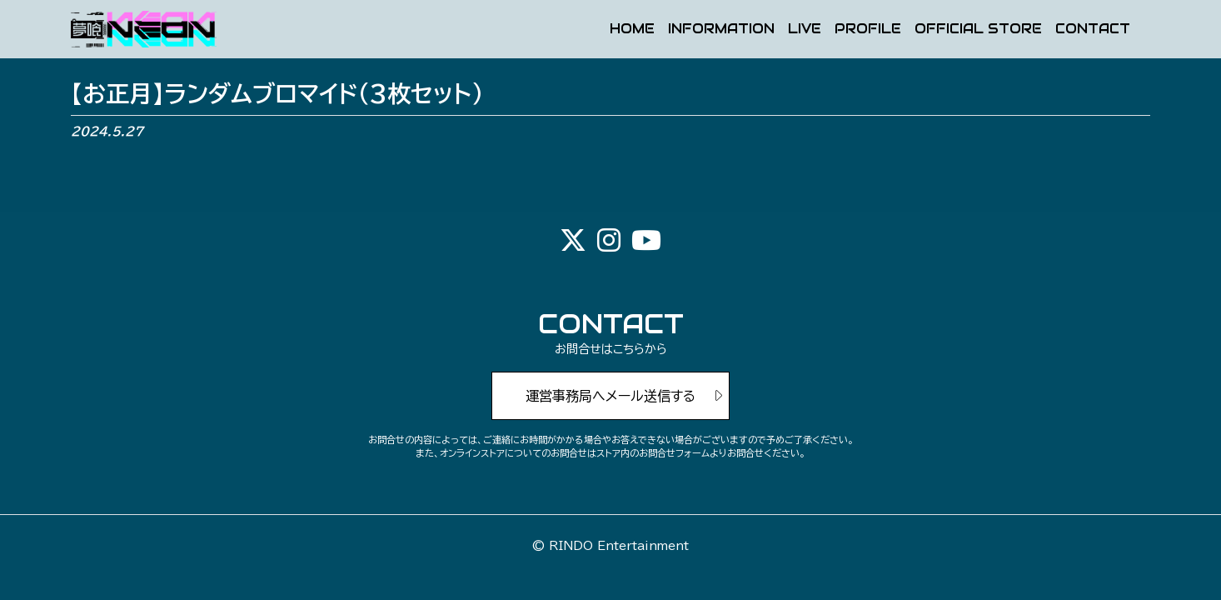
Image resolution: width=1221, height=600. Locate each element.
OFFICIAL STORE (978, 29)
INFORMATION (721, 29)
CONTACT (1092, 29)
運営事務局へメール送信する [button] (610, 395)
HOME (632, 29)
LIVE (804, 29)
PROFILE (868, 29)
